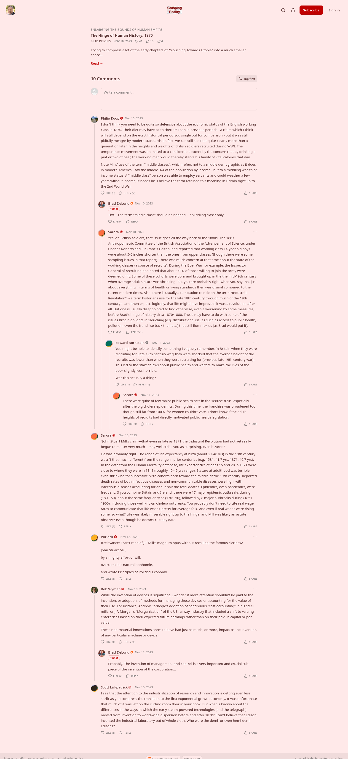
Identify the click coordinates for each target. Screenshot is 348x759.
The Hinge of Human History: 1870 (122, 35)
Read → (97, 63)
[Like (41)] (139, 41)
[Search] (283, 10)
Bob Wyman (110, 589)
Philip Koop (110, 118)
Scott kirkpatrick (114, 687)
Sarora (113, 232)
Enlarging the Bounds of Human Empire (127, 29)
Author (114, 208)
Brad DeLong (101, 41)
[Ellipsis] (255, 118)
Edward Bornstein (130, 342)
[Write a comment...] (179, 99)
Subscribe (311, 10)
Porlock (107, 536)
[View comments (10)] (150, 41)
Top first (246, 79)
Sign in (334, 10)
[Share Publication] (293, 10)
